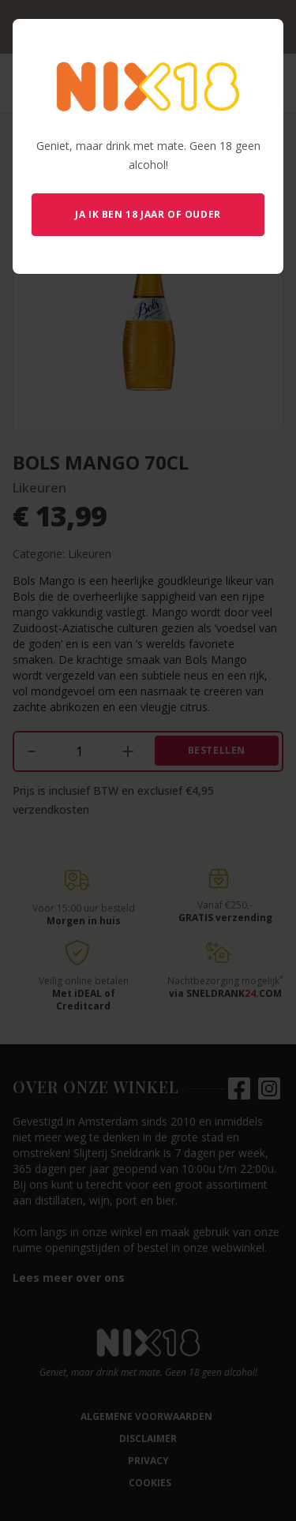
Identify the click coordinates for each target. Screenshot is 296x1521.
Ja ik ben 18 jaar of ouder (148, 214)
